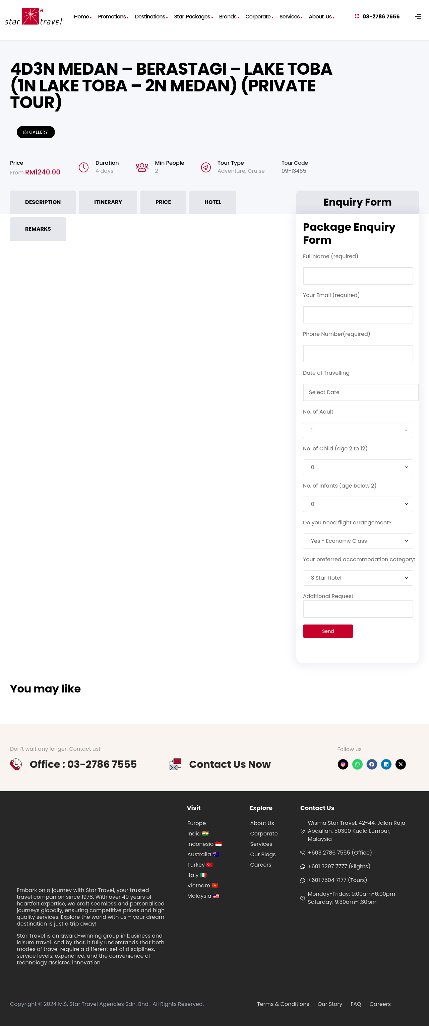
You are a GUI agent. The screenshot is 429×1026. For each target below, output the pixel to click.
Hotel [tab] (212, 202)
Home (81, 16)
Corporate (257, 16)
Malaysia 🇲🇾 (203, 896)
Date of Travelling (326, 373)
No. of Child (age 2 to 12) (335, 448)
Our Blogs (262, 854)
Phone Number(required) (336, 334)
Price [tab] (163, 202)
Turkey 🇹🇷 (200, 865)
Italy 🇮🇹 (197, 875)
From (17, 172)
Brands (227, 16)
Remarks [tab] (38, 229)
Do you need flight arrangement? (347, 522)
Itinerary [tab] (108, 202)
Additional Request (358, 602)
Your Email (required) (331, 295)
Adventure (231, 171)
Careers (260, 865)
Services (290, 16)
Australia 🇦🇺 (203, 854)
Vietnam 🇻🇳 (202, 885)
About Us (320, 16)
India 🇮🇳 (198, 833)
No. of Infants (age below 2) (340, 486)
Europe (196, 823)
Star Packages (192, 16)
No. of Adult (318, 412)
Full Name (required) (330, 256)
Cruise (256, 171)
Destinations (150, 16)
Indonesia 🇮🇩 (204, 844)
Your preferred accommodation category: (359, 559)
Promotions (112, 16)
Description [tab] (43, 202)
